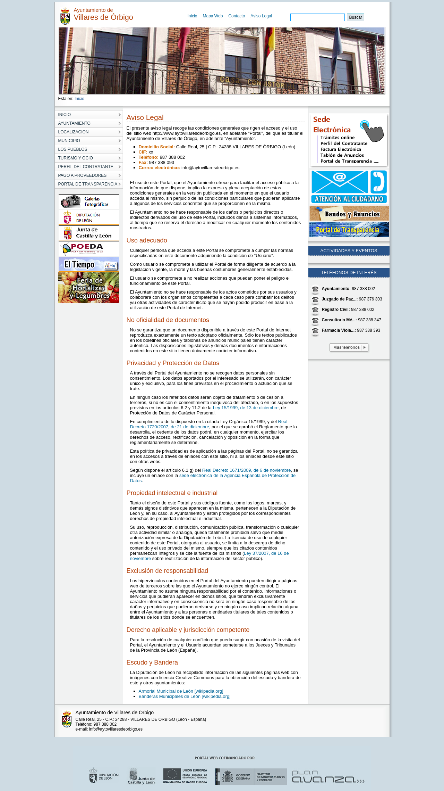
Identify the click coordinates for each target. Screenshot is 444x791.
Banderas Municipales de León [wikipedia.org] (185, 696)
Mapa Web (213, 16)
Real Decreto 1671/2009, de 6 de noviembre (246, 470)
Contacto (236, 16)
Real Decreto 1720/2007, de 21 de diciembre (209, 424)
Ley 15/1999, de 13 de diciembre (246, 407)
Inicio (192, 16)
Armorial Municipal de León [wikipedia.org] (181, 691)
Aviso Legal (261, 16)
